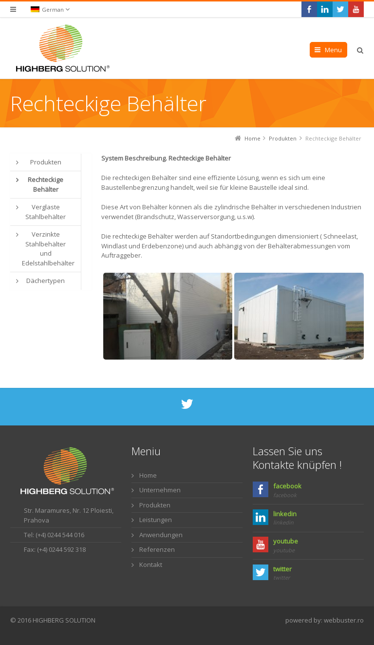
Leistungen (155, 519)
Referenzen (157, 549)
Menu (333, 49)
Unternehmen (160, 489)
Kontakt (150, 564)
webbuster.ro (344, 620)
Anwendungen (161, 534)
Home (148, 475)
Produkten (154, 505)
